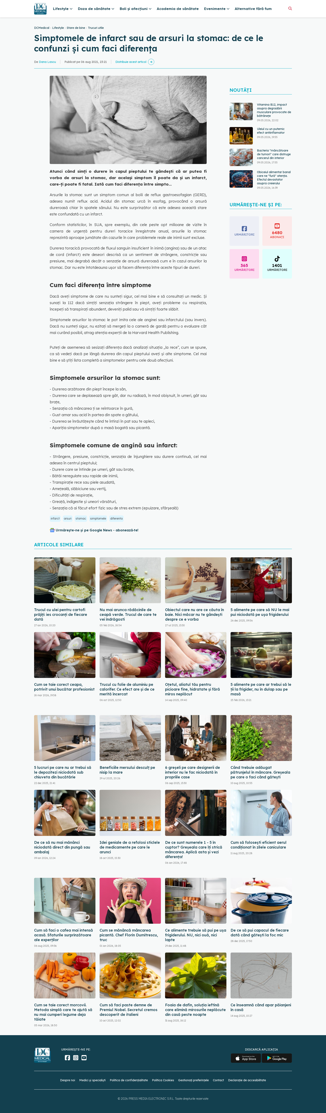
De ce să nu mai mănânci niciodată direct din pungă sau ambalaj (62, 847)
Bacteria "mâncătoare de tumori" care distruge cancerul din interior (274, 154)
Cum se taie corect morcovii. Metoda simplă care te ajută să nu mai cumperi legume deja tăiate (63, 1012)
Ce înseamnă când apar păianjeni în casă (261, 1007)
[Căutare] (290, 8)
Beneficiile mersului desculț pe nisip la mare (127, 770)
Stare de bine (76, 28)
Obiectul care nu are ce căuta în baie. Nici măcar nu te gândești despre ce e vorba (194, 614)
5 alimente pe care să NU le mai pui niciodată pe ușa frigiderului (260, 612)
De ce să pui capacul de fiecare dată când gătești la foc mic (260, 932)
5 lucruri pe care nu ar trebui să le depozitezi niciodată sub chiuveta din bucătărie (62, 772)
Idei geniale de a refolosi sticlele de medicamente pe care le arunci (130, 847)
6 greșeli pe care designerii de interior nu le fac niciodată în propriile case (192, 772)
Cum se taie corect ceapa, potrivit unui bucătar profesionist (64, 687)
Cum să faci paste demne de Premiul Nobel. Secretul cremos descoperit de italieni (128, 1010)
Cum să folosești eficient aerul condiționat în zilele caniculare (258, 845)
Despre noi (67, 1080)
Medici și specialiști (92, 1080)
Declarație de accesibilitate (247, 1080)
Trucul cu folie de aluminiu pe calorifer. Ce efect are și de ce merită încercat (127, 689)
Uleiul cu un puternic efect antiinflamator (271, 131)
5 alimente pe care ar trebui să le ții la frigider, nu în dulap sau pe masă (261, 689)
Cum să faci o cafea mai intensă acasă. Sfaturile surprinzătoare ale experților (63, 935)
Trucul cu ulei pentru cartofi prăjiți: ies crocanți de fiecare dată (60, 614)
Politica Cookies (163, 1080)
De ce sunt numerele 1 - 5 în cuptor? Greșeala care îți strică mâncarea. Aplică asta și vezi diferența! (193, 849)
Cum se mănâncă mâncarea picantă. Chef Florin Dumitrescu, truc (129, 935)
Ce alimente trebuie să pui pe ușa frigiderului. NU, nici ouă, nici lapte (195, 935)
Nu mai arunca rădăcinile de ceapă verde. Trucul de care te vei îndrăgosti (128, 614)
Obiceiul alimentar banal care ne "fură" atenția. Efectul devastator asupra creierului (274, 177)
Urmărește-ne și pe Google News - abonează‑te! (97, 530)
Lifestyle (58, 28)
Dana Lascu (47, 62)
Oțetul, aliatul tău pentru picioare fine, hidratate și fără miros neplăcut (192, 689)
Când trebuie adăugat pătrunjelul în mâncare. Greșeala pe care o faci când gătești (260, 772)
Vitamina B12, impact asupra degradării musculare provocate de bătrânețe (274, 110)
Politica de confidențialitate (129, 1080)
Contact (218, 1080)
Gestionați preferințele (193, 1080)
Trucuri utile (96, 28)
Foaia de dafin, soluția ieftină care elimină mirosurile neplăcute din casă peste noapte (195, 1010)
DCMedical (41, 28)
